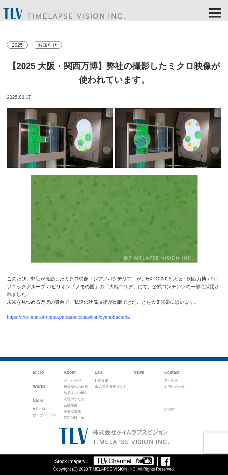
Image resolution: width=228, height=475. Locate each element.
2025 (17, 45)
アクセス (171, 380)
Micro (38, 372)
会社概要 (70, 405)
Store (38, 400)
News (138, 372)
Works (39, 386)
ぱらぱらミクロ (45, 415)
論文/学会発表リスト (111, 387)
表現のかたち (74, 399)
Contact (172, 372)
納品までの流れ (76, 393)
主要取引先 (72, 411)
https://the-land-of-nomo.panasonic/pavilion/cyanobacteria (68, 317)
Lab (98, 372)
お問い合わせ (174, 387)
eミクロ (39, 408)
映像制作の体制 (76, 387)
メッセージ (72, 380)
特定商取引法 (74, 417)
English (170, 409)
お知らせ (47, 45)
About (70, 372)
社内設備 (101, 380)
